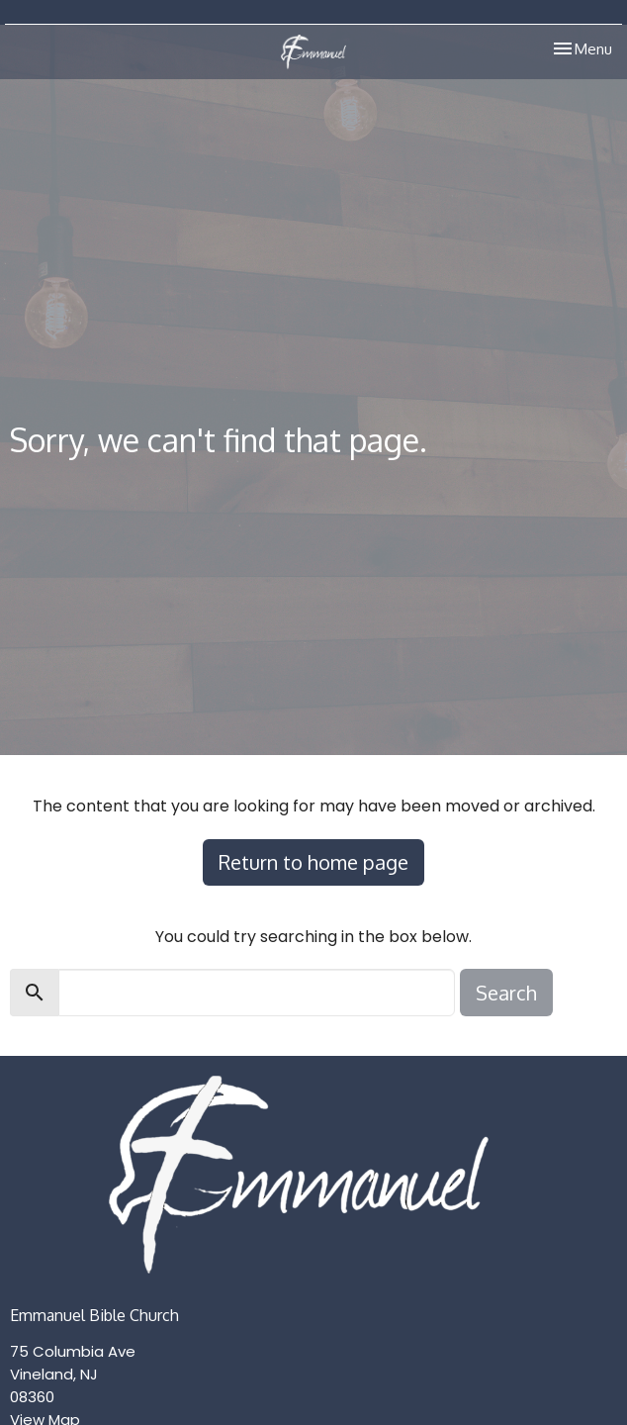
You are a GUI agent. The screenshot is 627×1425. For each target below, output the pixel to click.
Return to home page (313, 862)
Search (506, 992)
